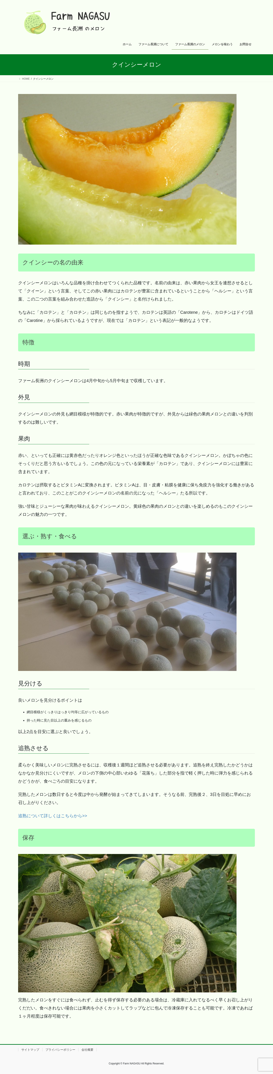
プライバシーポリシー (60, 1049)
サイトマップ (30, 1049)
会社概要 (87, 1049)
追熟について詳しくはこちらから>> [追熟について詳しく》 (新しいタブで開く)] (52, 815)
